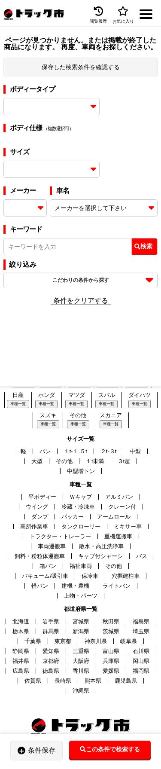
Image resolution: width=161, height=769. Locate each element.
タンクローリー (80, 526)
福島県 (141, 621)
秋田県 (111, 621)
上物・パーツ (80, 595)
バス (141, 556)
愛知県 (51, 651)
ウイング (37, 507)
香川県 (81, 671)
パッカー (72, 516)
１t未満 (95, 461)
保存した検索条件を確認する (81, 67)
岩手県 (51, 621)
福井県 (20, 661)
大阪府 (81, 661)
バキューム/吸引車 (45, 576)
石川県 (141, 651)
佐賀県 (32, 680)
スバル (106, 395)
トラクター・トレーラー (60, 536)
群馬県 (51, 631)
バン (45, 451)
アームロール (114, 516)
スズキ (47, 415)
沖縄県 (81, 690)
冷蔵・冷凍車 (78, 507)
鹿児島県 (126, 680)
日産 (18, 395)
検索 (143, 246)
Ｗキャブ (81, 497)
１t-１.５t (75, 451)
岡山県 (141, 661)
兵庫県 (111, 661)
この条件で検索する (110, 749)
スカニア (111, 415)
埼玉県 (141, 631)
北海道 (20, 621)
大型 (37, 461)
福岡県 (141, 671)
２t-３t (108, 451)
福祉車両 (81, 566)
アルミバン (119, 497)
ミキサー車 (128, 526)
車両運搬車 (52, 546)
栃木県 (20, 631)
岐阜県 (128, 641)
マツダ (76, 395)
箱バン (47, 566)
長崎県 (63, 680)
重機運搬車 (118, 536)
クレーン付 (122, 507)
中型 (135, 451)
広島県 (20, 671)
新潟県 (81, 631)
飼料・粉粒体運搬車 (40, 556)
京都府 (51, 661)
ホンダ (46, 395)
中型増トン (81, 471)
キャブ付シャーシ (100, 556)
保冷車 (90, 576)
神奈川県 (96, 641)
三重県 (81, 651)
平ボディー (42, 497)
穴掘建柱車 (126, 576)
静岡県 (20, 651)
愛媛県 (111, 671)
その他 (78, 415)
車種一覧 (18, 404)
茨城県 (111, 631)
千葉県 (32, 641)
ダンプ (39, 516)
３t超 (124, 461)
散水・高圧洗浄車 (101, 546)
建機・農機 (75, 586)
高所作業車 (34, 526)
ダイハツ (139, 395)
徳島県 (51, 671)
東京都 (63, 641)
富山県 (111, 651)
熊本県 (93, 680)
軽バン (39, 586)
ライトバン (117, 586)
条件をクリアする (80, 300)
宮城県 (81, 621)
